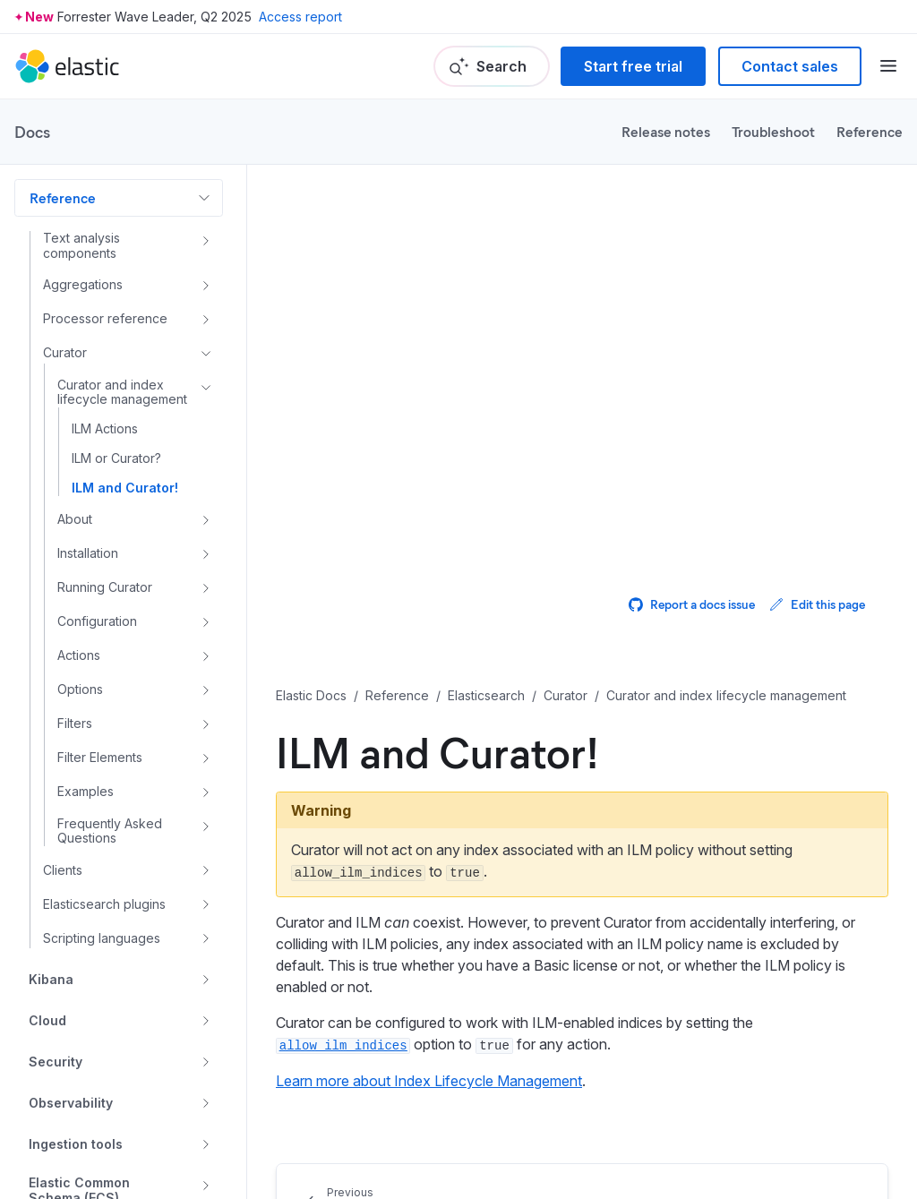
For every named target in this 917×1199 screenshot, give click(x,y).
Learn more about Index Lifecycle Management (429, 1081)
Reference (869, 131)
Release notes (665, 131)
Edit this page (817, 603)
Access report (300, 16)
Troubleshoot (773, 131)
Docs (32, 132)
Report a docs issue (692, 603)
